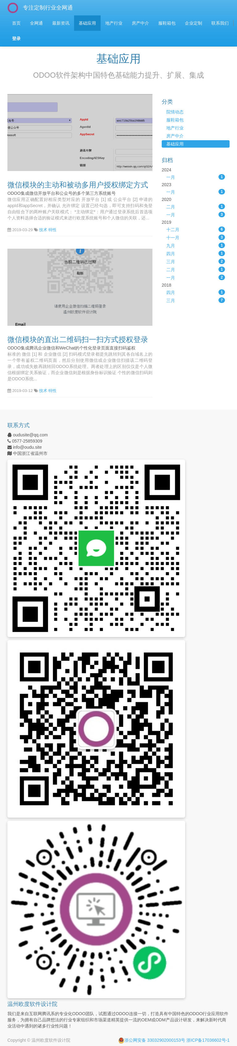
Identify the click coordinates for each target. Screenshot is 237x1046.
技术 (43, 229)
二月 (195, 206)
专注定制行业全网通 (48, 8)
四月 (195, 253)
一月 (195, 177)
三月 (195, 261)
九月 (195, 245)
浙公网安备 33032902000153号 (151, 1040)
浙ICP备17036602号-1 (208, 1040)
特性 (52, 229)
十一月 (195, 237)
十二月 (195, 229)
